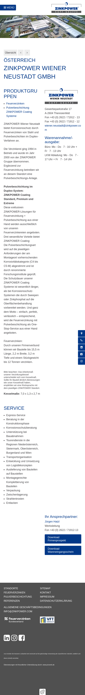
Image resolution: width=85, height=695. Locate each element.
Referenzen (12, 601)
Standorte (11, 588)
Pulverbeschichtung (18, 596)
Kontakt (45, 592)
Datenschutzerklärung (56, 601)
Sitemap (45, 588)
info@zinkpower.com (18, 611)
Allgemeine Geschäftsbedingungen (27, 607)
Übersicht (10, 52)
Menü (10, 7)
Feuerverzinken (15, 103)
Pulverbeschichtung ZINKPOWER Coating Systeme (19, 111)
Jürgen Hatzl (52, 521)
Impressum (47, 596)
